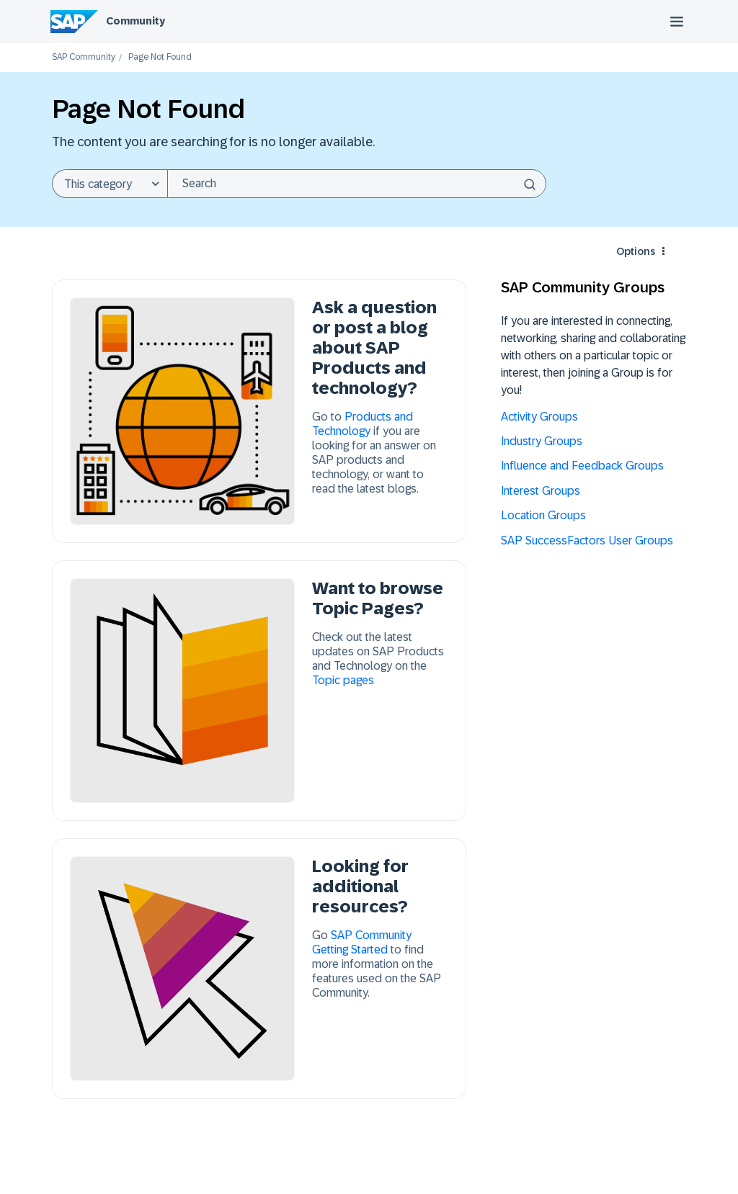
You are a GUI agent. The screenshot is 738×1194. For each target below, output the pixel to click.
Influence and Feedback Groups (582, 465)
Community (135, 21)
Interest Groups (540, 491)
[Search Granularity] (109, 183)
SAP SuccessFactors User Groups (587, 540)
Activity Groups (539, 416)
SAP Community (83, 57)
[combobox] (356, 183)
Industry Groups (541, 441)
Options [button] (635, 251)
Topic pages (343, 680)
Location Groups (543, 515)
